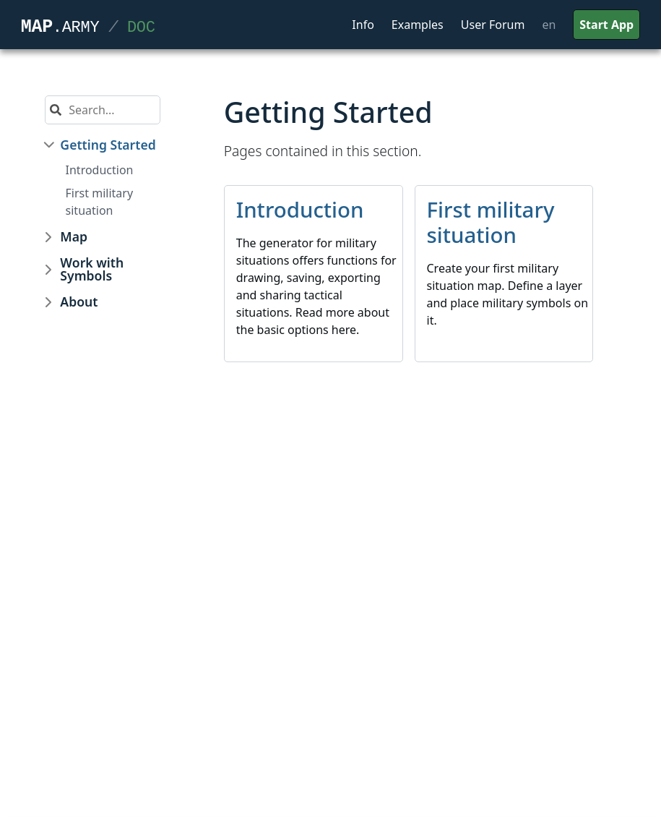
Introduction (100, 170)
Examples (418, 25)
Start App (606, 25)
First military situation (100, 201)
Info (363, 25)
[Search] (111, 109)
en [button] (549, 25)
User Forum (493, 25)
